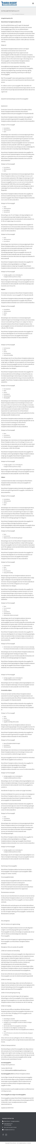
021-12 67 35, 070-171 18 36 (10, 1127)
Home (13, 14)
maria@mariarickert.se (9, 1129)
